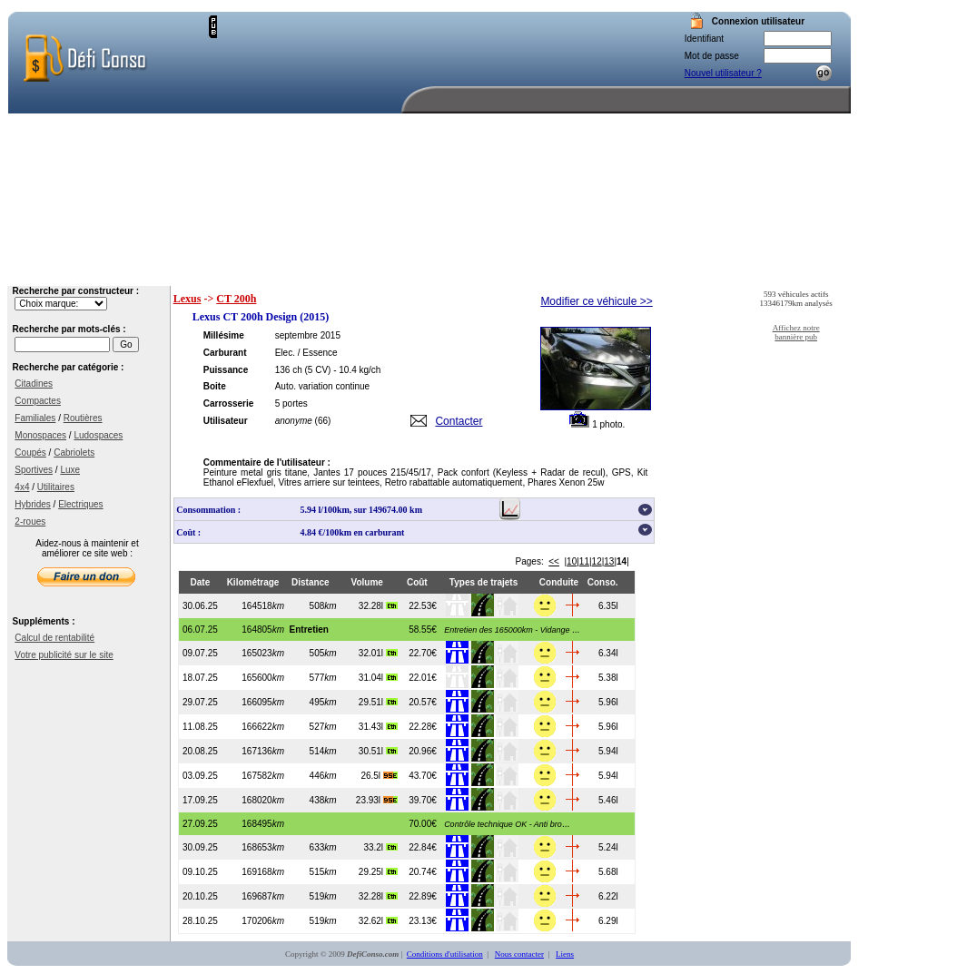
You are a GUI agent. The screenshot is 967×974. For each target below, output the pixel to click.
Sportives (34, 470)
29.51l (378, 702)
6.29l (608, 921)
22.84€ (423, 847)
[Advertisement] (348, 128)
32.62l (378, 921)
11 (584, 561)
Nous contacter (803, 272)
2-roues (30, 521)
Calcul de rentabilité (54, 638)
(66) (323, 421)
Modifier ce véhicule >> (596, 301)
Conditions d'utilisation (445, 954)
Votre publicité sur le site (64, 655)
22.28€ (423, 727)
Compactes (38, 401)
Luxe (70, 470)
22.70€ (423, 653)
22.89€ (423, 896)
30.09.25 (200, 847)
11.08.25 (200, 727)
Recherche (538, 272)
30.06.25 (200, 606)
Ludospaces (98, 435)
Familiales (35, 418)
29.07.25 (200, 702)
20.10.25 (200, 896)
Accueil (447, 272)
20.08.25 (200, 751)
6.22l (608, 896)
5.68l (608, 872)
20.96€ (423, 751)
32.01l (378, 653)
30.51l (378, 751)
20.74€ (423, 872)
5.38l (608, 678)
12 (597, 561)
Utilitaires (55, 487)
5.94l (608, 751)
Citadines (34, 384)
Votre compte (635, 272)
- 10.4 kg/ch (356, 370)
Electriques (80, 504)
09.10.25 (200, 872)
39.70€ (423, 800)
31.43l (378, 727)
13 (609, 561)
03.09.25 (200, 776)
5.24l (608, 847)
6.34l (608, 653)
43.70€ (423, 776)
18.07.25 (200, 678)
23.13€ (423, 921)
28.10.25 (200, 921)
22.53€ (423, 606)
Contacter (458, 421)
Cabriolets (74, 452)
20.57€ (423, 702)
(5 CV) (317, 370)
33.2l (380, 847)
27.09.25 (200, 824)
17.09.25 (200, 800)
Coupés (30, 452)
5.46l (608, 800)
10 (572, 561)
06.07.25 (200, 630)
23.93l (377, 800)
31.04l (378, 678)
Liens (565, 954)
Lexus (187, 298)
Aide (715, 272)
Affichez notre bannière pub (796, 332)
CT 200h (236, 298)
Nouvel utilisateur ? (723, 73)
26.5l (378, 776)
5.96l (608, 702)
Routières (83, 418)
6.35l (608, 606)
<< (553, 561)
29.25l (378, 872)
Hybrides (32, 504)
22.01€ (423, 678)
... (508, 630)
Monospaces (40, 435)
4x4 (22, 487)
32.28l (378, 606)
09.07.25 (200, 653)
